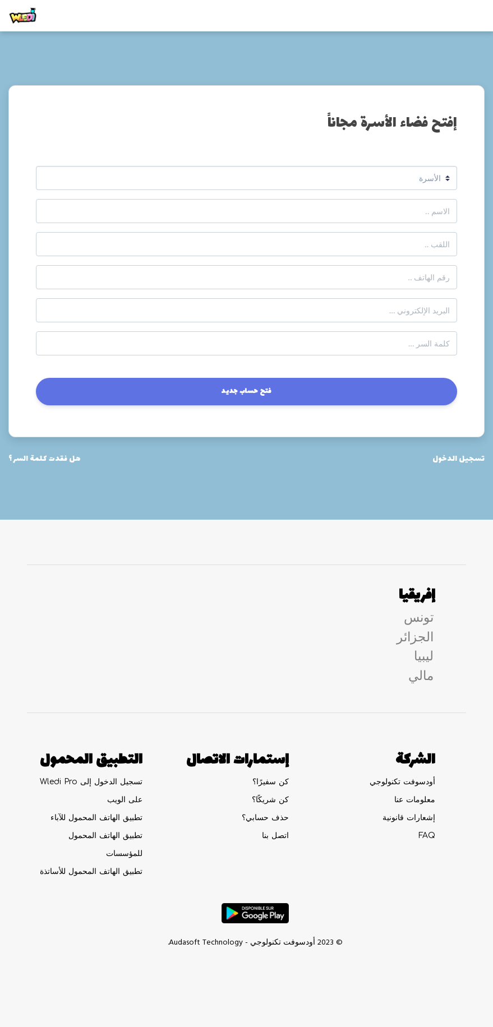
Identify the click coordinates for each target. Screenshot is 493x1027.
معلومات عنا (414, 799)
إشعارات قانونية (409, 817)
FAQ (426, 835)
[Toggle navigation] (468, 15)
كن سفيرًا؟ (270, 782)
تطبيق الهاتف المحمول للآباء (96, 817)
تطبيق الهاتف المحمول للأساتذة (91, 871)
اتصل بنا (275, 835)
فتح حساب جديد (246, 391)
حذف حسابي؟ (265, 817)
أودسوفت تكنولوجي (402, 782)
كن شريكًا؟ (270, 799)
